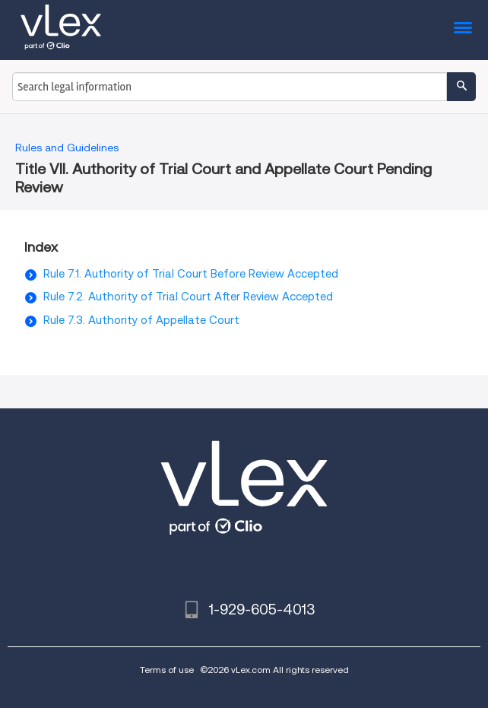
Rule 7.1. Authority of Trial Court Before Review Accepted (190, 274)
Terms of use (167, 670)
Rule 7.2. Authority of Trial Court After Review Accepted (188, 297)
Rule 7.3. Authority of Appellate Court (141, 320)
